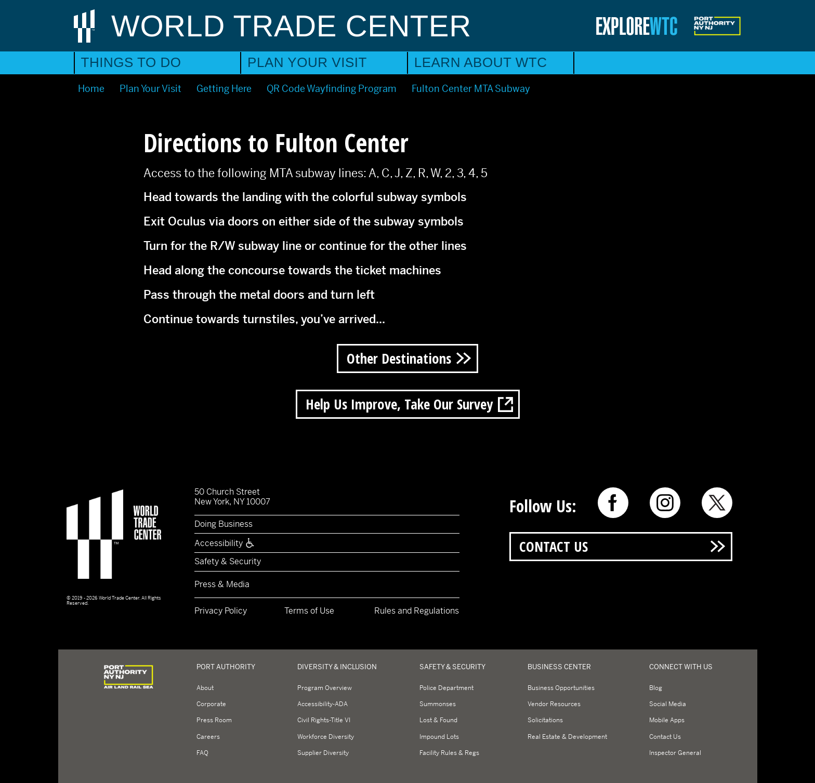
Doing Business (223, 524)
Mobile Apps (667, 720)
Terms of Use (309, 610)
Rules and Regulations (416, 610)
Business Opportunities (561, 688)
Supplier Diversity (323, 753)
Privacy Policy (220, 610)
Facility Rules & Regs (449, 753)
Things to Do (131, 62)
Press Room (214, 720)
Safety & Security (227, 561)
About (205, 688)
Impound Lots (439, 737)
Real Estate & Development (567, 737)
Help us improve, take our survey (399, 404)
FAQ (202, 753)
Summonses (437, 704)
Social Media (667, 704)
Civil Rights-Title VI (323, 720)
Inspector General (675, 753)
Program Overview (324, 688)
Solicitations (545, 720)
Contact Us (553, 546)
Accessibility (224, 543)
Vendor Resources (554, 704)
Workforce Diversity (325, 737)
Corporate (211, 704)
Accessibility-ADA (322, 704)
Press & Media (221, 584)
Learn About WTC (480, 62)
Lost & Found (438, 720)
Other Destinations (399, 358)
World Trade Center (291, 26)
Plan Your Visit (307, 62)
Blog (655, 688)
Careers (208, 737)
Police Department (446, 688)
